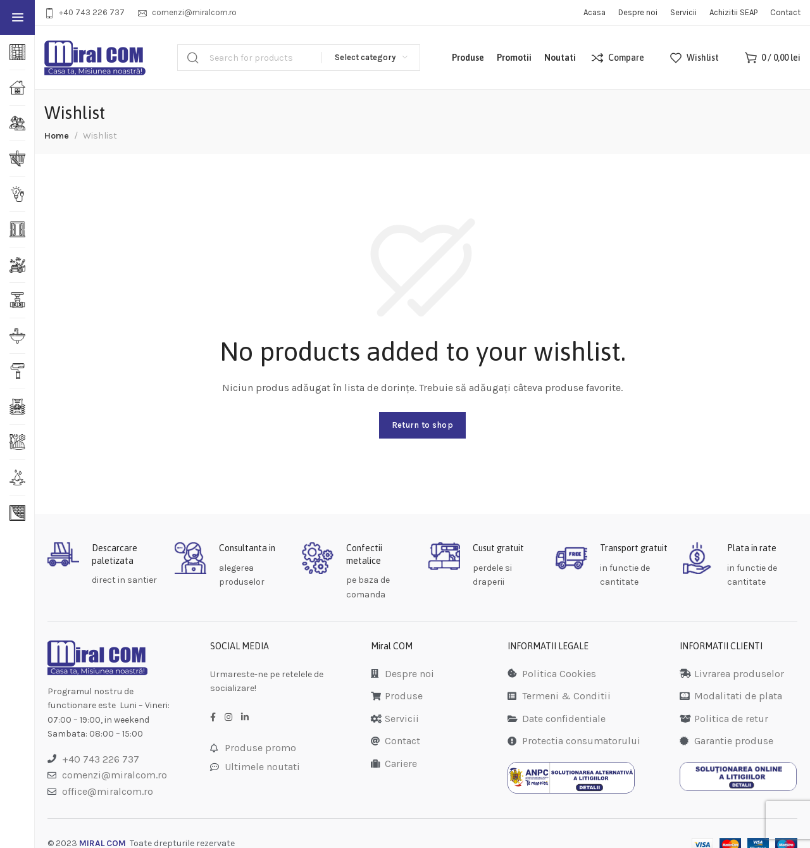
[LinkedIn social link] (245, 717)
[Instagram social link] (228, 717)
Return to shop (422, 425)
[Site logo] (95, 58)
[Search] (298, 57)
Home (56, 135)
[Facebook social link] (213, 717)
